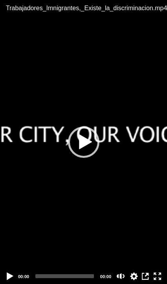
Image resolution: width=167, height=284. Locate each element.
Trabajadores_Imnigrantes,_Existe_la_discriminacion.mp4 (83, 8)
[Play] (10, 276)
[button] (83, 142)
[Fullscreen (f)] (157, 276)
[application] (83, 142)
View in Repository (146, 276)
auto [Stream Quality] (134, 276)
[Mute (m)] (121, 276)
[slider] (64, 276)
